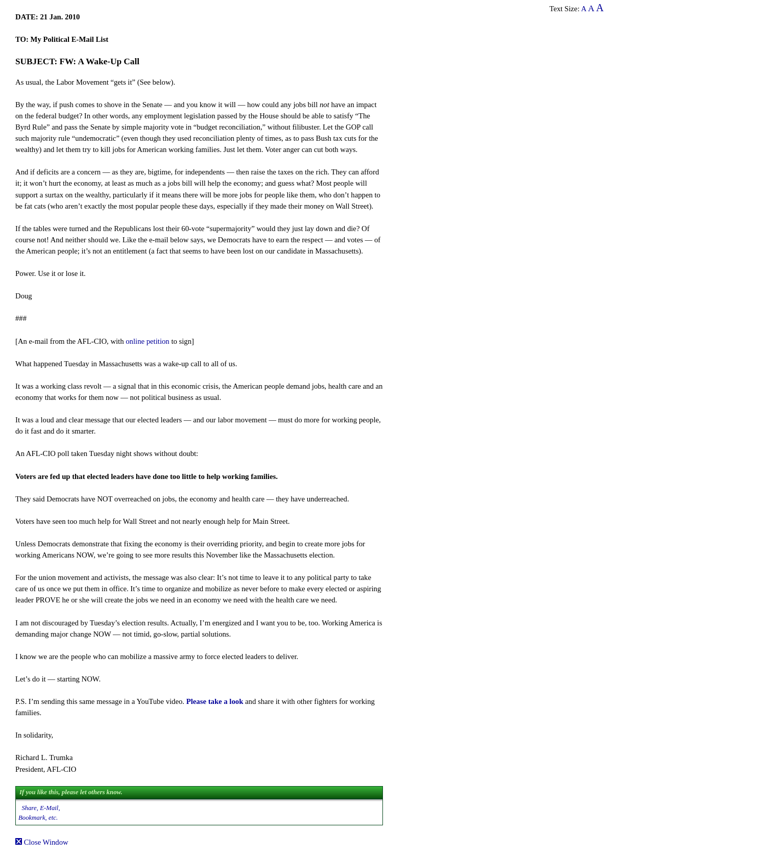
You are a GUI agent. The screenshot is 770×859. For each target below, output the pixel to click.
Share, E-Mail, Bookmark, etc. (39, 812)
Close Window (41, 842)
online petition (147, 341)
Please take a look (215, 701)
